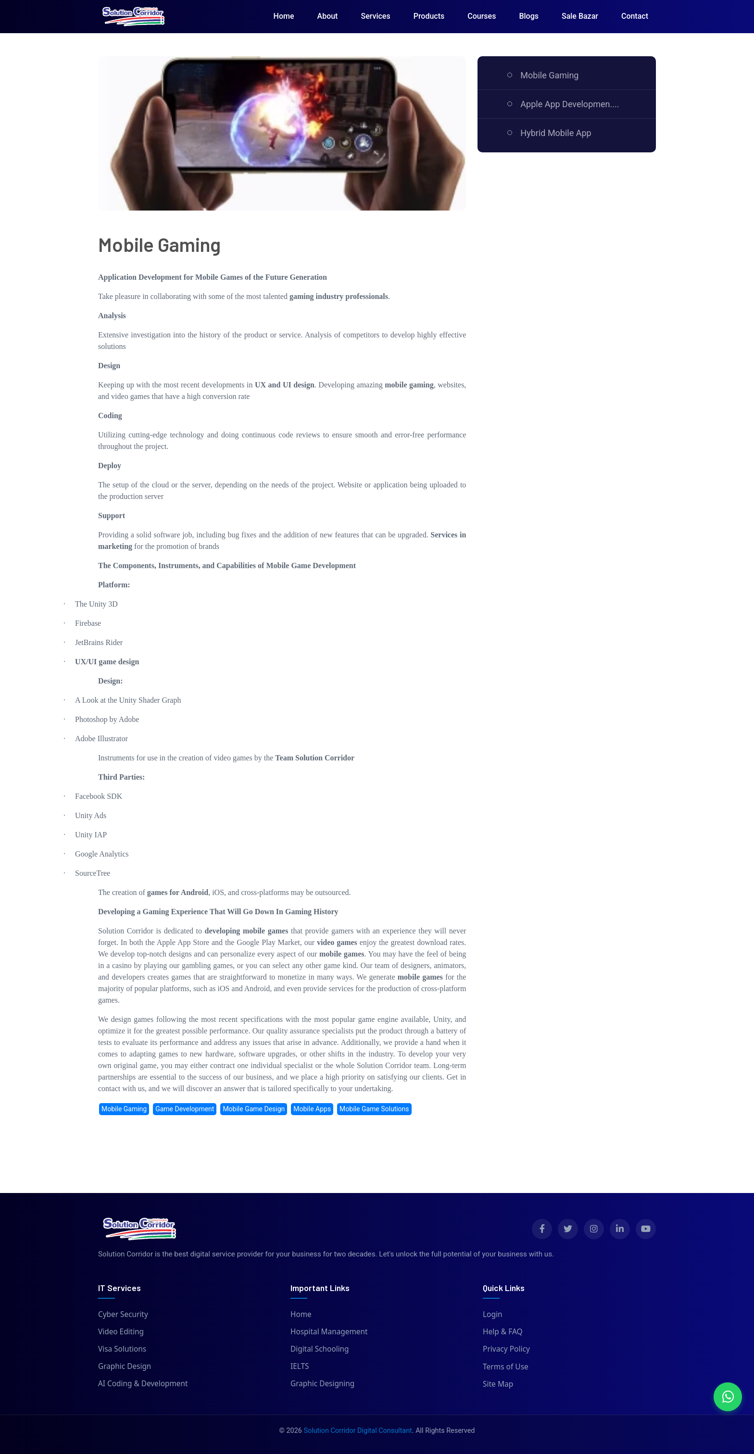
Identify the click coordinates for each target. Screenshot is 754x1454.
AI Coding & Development (143, 1384)
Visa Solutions (122, 1348)
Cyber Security (123, 1314)
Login (493, 1314)
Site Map (498, 1384)
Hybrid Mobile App (555, 133)
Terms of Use (505, 1366)
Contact (634, 16)
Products (429, 16)
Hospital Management (329, 1331)
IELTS (299, 1366)
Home (284, 16)
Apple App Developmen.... (569, 104)
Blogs (529, 16)
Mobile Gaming (549, 75)
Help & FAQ (503, 1331)
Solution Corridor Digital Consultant (357, 1431)
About (327, 16)
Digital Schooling (320, 1348)
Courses (481, 16)
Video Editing (121, 1331)
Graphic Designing (322, 1384)
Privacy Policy (506, 1348)
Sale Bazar (580, 16)
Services (375, 16)
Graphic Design (124, 1366)
